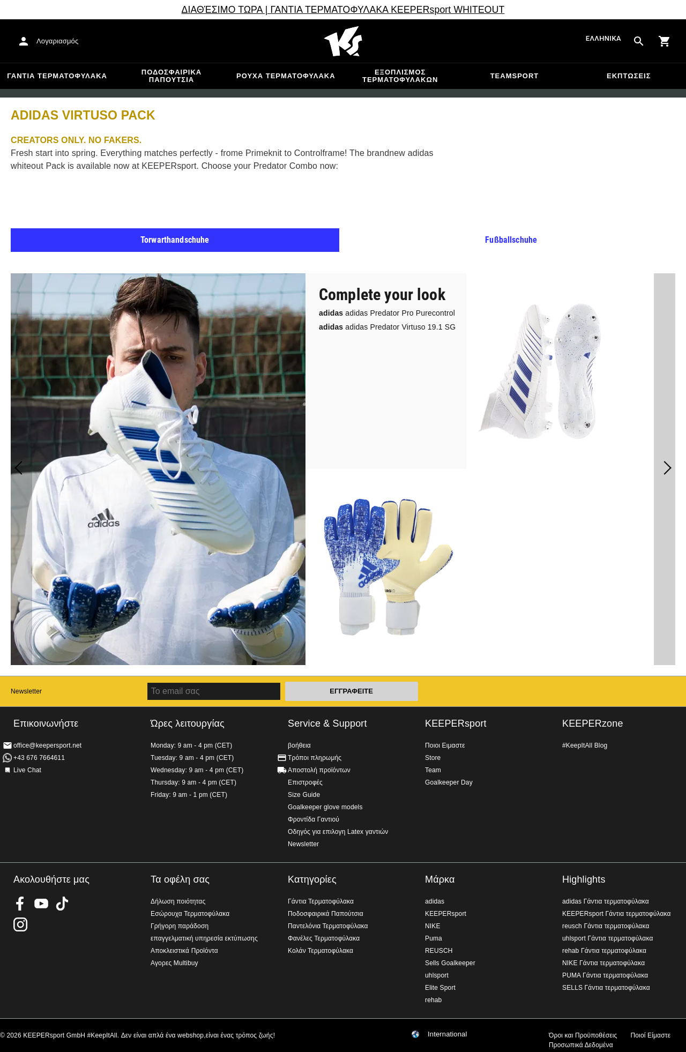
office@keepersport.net (47, 745)
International (447, 1034)
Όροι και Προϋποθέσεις (583, 1035)
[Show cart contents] (664, 41)
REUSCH (439, 950)
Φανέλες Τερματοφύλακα (324, 938)
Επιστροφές (305, 782)
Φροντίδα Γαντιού (313, 819)
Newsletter (26, 691)
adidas (434, 901)
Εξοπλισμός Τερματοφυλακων (400, 76)
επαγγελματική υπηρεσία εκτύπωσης (204, 938)
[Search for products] (639, 41)
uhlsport (437, 975)
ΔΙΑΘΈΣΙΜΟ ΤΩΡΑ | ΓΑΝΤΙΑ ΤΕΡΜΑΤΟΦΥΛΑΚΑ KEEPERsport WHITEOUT (343, 9)
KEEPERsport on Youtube (41, 904)
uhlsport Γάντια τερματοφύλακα (607, 938)
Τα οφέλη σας (180, 879)
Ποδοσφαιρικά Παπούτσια (171, 76)
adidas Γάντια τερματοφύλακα (605, 901)
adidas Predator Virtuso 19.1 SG (387, 327)
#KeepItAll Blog (584, 745)
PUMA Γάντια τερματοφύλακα (605, 975)
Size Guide (304, 795)
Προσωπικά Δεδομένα (581, 1045)
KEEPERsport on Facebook (20, 904)
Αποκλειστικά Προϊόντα (184, 950)
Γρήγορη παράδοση (179, 926)
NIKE (433, 926)
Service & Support (327, 723)
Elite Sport (440, 987)
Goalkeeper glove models (325, 807)
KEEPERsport (456, 723)
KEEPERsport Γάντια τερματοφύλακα (616, 913)
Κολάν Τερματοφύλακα (320, 950)
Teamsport (514, 76)
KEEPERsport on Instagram (20, 924)
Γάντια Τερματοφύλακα (57, 76)
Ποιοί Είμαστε (650, 1035)
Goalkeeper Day (449, 782)
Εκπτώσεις (629, 76)
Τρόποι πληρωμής (314, 758)
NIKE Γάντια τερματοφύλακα (603, 963)
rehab (433, 1000)
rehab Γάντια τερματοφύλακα (604, 950)
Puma (433, 938)
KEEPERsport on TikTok (62, 904)
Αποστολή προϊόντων (319, 770)
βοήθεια (299, 745)
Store (433, 758)
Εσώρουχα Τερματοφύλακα (190, 913)
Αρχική (343, 41)
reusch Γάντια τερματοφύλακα (606, 926)
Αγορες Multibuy (174, 963)
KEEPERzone (592, 723)
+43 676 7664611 (39, 758)
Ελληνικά (603, 39)
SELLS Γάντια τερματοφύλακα (606, 987)
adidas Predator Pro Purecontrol (387, 313)
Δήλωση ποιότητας (178, 901)
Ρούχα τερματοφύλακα (285, 76)
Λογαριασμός (57, 41)
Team (433, 770)
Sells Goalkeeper (450, 963)
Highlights (584, 879)
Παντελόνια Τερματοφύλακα (328, 926)
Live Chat (27, 770)
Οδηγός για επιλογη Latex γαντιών (338, 831)
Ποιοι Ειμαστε (445, 745)
